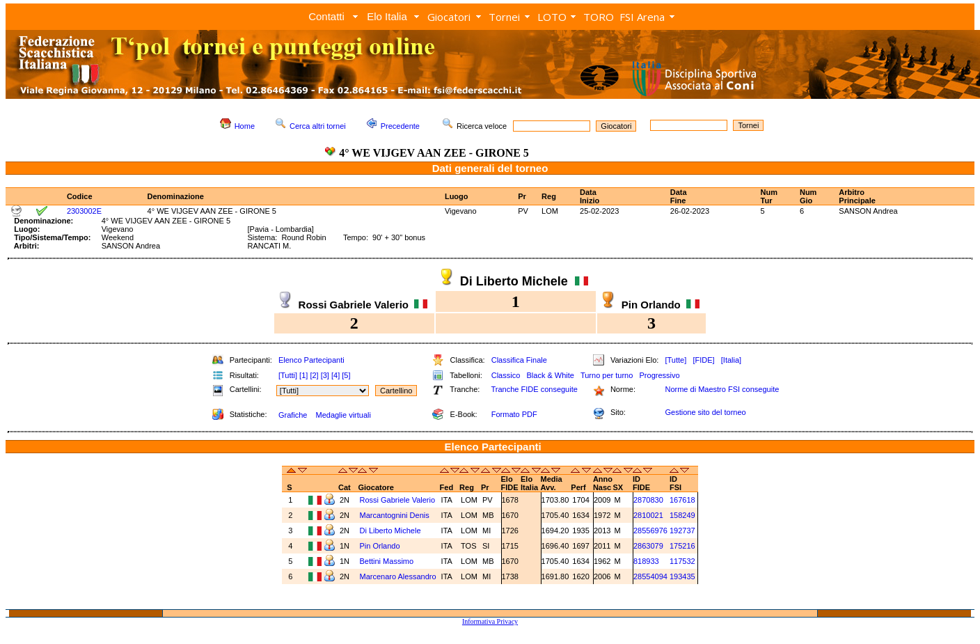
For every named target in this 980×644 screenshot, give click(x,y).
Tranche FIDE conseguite (534, 389)
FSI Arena (642, 17)
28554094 (650, 576)
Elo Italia (387, 16)
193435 (682, 576)
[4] (335, 375)
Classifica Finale (519, 360)
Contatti (326, 16)
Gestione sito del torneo (705, 412)
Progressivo (660, 375)
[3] (325, 375)
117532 (682, 561)
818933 (646, 561)
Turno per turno (606, 375)
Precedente (400, 126)
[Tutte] (675, 360)
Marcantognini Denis (394, 515)
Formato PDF (514, 414)
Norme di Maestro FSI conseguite (722, 389)
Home (245, 126)
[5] (346, 375)
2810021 (648, 515)
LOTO (552, 17)
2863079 (648, 546)
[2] (314, 375)
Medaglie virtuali (342, 415)
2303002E (84, 211)
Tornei (504, 17)
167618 (682, 500)
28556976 (650, 530)
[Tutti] (287, 375)
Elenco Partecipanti (311, 360)
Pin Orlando (379, 546)
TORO (598, 17)
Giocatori (449, 17)
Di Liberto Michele (389, 530)
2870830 (648, 500)
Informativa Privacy (490, 621)
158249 (682, 515)
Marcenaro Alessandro (397, 576)
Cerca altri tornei (318, 126)
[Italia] (731, 360)
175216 (682, 546)
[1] (303, 375)
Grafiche (293, 415)
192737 (682, 530)
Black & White (550, 375)
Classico (506, 375)
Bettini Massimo (386, 561)
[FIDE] (703, 360)
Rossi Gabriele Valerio (397, 500)
